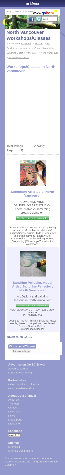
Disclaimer (14, 423)
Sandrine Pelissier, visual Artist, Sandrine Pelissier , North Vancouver (32, 286)
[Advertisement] (32, 108)
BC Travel (26, 43)
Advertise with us (18, 368)
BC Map (39, 43)
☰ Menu (32, 3)
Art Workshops (21, 351)
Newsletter (14, 411)
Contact (13, 407)
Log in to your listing (20, 372)
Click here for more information (32, 218)
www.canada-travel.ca (21, 388)
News (11, 415)
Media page (15, 419)
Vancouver (31, 53)
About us (13, 399)
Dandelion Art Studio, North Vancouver (32, 193)
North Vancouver (49, 53)
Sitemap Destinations (20, 450)
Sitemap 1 (14, 446)
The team (14, 403)
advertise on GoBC (19, 337)
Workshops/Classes (18, 57)
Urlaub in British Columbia (23, 384)
